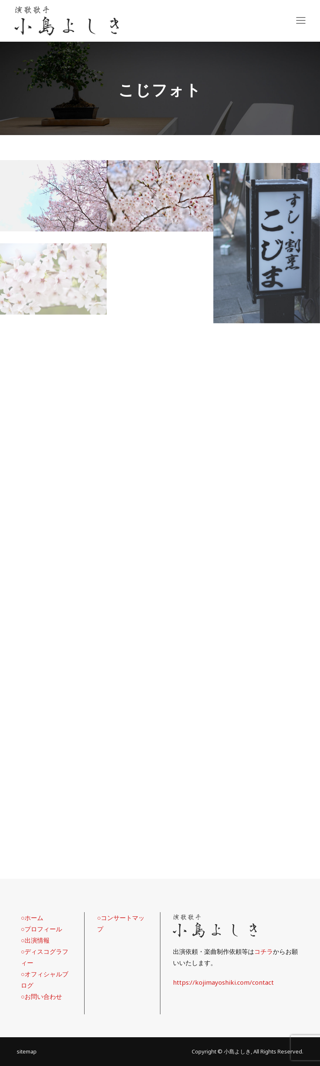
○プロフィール (41, 929)
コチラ (263, 951)
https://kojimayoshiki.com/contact (223, 982)
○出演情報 (35, 940)
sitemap (27, 1051)
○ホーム (32, 917)
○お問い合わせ (41, 996)
